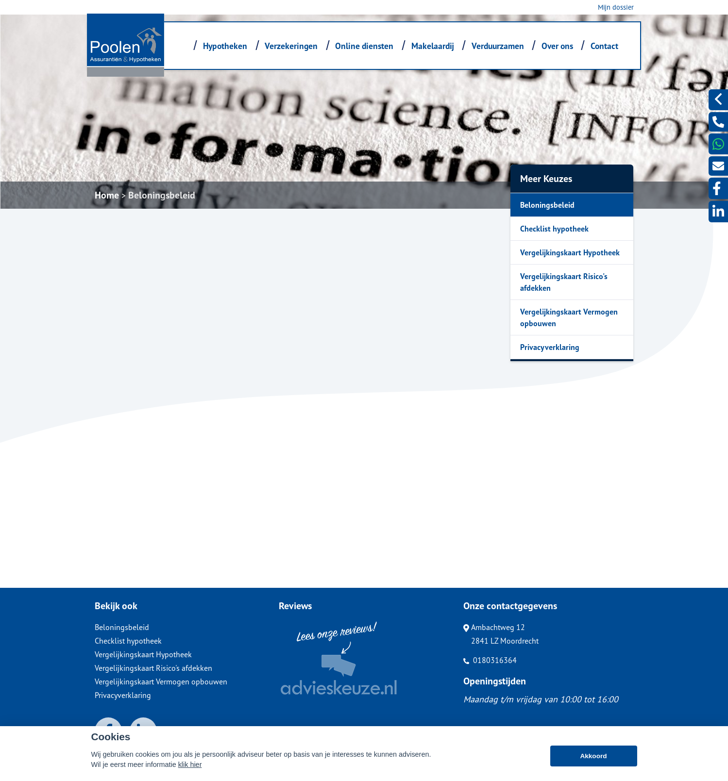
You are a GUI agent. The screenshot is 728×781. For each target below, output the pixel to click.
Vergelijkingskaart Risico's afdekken (564, 282)
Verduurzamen (498, 45)
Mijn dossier (616, 7)
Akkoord (593, 756)
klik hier (190, 764)
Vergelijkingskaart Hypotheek (570, 252)
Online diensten (364, 45)
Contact (604, 45)
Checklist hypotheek (554, 228)
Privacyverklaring (549, 347)
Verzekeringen (291, 45)
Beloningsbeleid (161, 195)
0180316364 (490, 660)
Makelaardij (432, 45)
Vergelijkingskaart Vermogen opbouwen (569, 317)
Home (107, 195)
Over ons (557, 45)
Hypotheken (225, 45)
